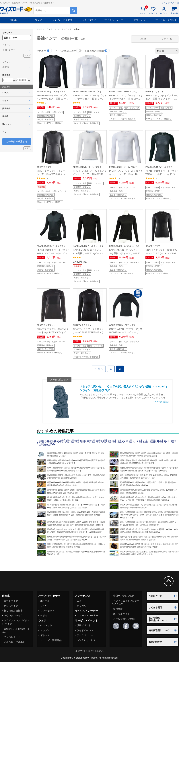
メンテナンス (89, 20)
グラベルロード (12, 637)
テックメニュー (85, 635)
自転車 (13, 20)
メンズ (143, 39)
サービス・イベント (166, 20)
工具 (79, 600)
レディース (167, 39)
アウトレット (140, 20)
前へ (99, 368)
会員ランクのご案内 (124, 595)
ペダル (43, 615)
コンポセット (47, 610)
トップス (45, 630)
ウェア (38, 20)
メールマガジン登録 (124, 618)
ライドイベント (85, 630)
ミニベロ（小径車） (14, 642)
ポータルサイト (121, 614)
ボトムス (45, 635)
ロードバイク (11, 600)
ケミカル (81, 605)
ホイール (45, 600)
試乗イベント (84, 625)
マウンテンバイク (13, 615)
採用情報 (118, 609)
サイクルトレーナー (115, 20)
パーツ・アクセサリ (64, 20)
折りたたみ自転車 (13, 610)
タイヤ (43, 605)
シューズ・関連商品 (51, 640)
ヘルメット (46, 625)
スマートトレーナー (87, 615)
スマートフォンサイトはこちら (91, 651)
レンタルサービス (86, 640)
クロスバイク (11, 605)
